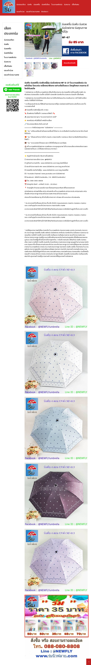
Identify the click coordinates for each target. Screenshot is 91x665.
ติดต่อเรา (44, 11)
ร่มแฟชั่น (37, 4)
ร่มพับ (29, 4)
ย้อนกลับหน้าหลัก (69, 63)
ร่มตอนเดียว (21, 4)
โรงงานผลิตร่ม (56, 4)
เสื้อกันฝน (75, 4)
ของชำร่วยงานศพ (33, 11)
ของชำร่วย (20, 11)
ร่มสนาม (67, 4)
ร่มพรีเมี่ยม (46, 4)
